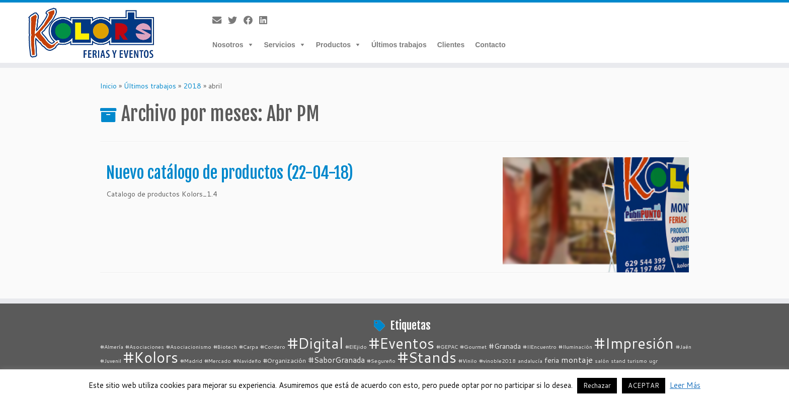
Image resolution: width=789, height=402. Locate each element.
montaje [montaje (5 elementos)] (577, 359)
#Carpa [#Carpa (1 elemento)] (248, 346)
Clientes (450, 45)
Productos (333, 45)
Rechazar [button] (597, 385)
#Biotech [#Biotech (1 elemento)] (225, 346)
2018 (192, 86)
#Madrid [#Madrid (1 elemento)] (191, 360)
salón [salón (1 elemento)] (602, 360)
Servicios (279, 45)
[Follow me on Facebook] (251, 20)
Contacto (490, 45)
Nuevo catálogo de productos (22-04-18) (229, 173)
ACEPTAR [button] (643, 385)
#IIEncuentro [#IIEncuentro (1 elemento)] (540, 346)
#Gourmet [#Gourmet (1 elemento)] (473, 346)
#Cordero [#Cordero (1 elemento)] (272, 346)
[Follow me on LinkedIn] (266, 20)
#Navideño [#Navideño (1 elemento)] (247, 360)
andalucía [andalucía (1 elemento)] (530, 360)
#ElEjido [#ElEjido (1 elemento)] (356, 346)
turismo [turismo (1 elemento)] (637, 360)
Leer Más (685, 385)
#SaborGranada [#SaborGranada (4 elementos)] (336, 359)
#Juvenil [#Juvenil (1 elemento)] (110, 360)
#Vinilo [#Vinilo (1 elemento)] (467, 360)
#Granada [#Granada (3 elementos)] (505, 346)
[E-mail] (220, 20)
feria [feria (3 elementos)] (551, 360)
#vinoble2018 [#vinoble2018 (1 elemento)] (497, 360)
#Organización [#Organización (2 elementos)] (284, 360)
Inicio (108, 86)
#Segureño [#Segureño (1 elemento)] (381, 360)
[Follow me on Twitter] (236, 20)
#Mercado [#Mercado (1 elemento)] (217, 360)
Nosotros (227, 45)
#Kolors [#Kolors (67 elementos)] (150, 357)
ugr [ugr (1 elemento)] (653, 360)
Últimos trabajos (399, 45)
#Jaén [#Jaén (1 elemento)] (683, 346)
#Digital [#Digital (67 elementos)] (315, 343)
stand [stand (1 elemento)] (618, 360)
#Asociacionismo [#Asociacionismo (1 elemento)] (188, 346)
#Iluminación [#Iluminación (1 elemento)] (575, 346)
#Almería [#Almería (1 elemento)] (111, 346)
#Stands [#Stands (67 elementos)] (427, 357)
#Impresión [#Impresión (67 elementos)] (634, 343)
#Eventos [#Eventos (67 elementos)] (401, 343)
